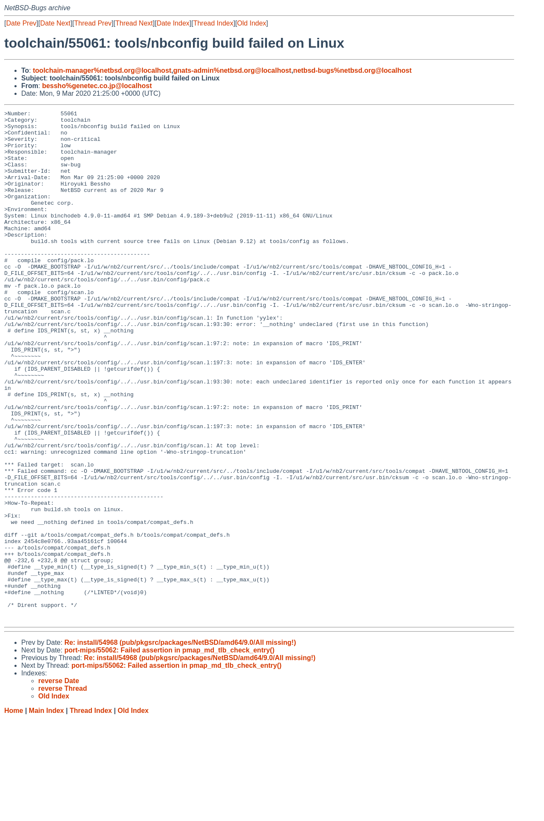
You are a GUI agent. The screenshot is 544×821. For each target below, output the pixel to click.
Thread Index (213, 23)
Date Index (172, 23)
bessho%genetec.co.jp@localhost (97, 85)
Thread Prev (93, 23)
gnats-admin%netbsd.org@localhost (232, 70)
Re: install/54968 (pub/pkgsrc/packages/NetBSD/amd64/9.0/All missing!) (180, 744)
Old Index (251, 23)
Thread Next (134, 23)
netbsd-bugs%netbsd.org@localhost (352, 70)
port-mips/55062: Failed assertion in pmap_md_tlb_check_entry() (169, 752)
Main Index (46, 812)
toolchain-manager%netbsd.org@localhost (102, 70)
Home (13, 812)
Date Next (55, 23)
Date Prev (21, 23)
